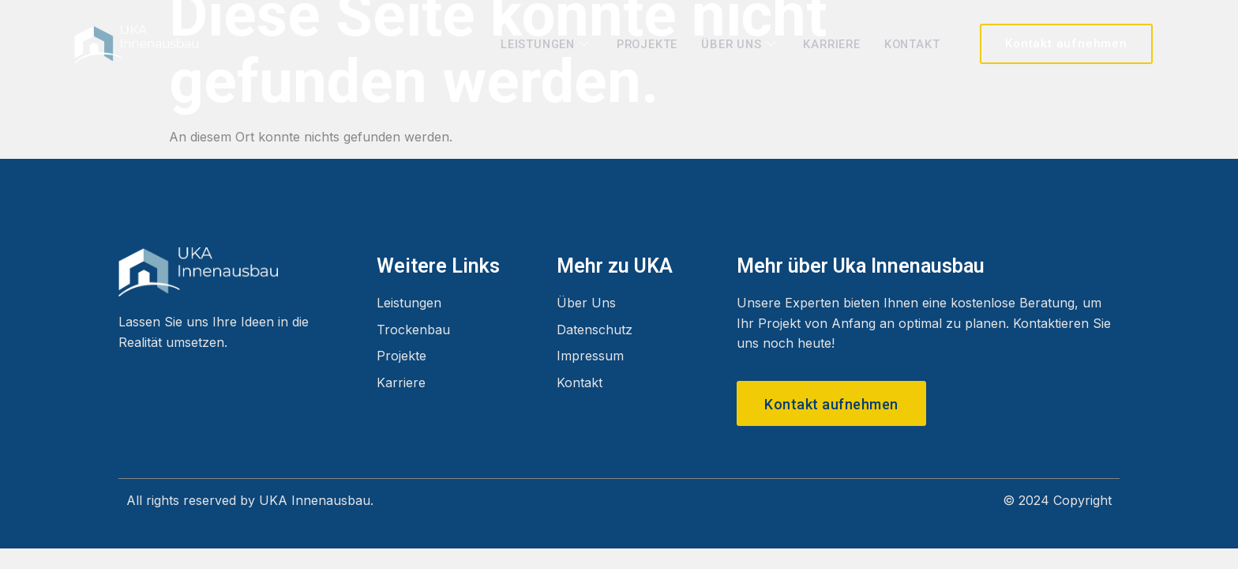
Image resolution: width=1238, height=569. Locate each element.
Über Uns (735, 43)
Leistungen (537, 43)
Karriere (828, 43)
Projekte (640, 43)
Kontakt (911, 43)
